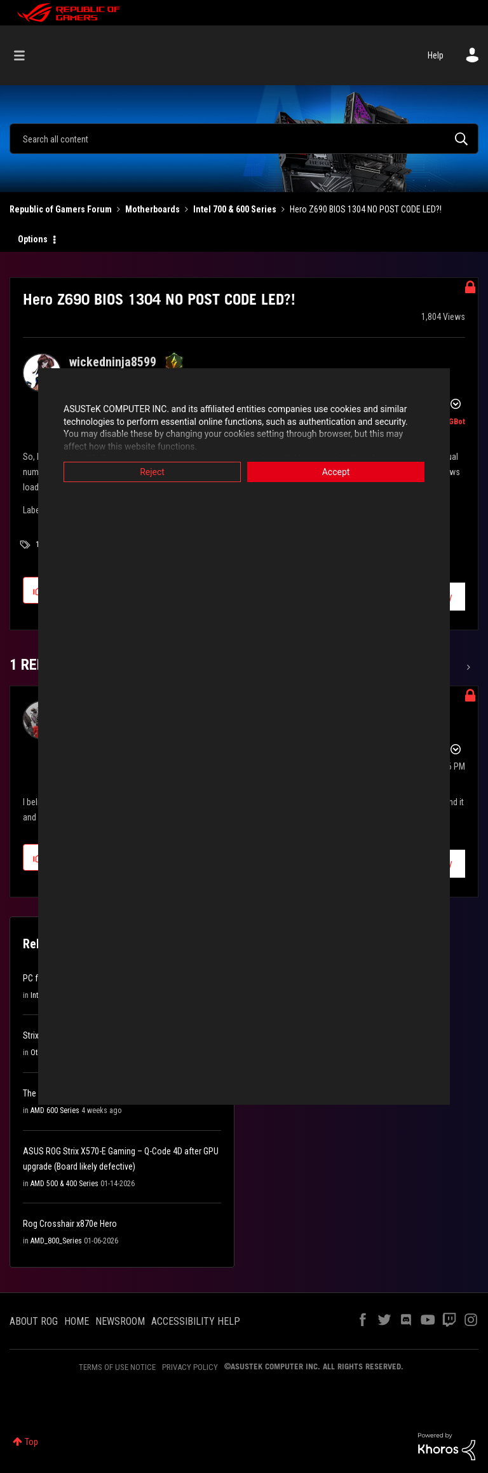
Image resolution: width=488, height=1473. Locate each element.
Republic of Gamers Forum (61, 209)
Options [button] (33, 239)
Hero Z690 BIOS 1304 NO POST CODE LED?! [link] (366, 209)
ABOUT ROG (34, 1321)
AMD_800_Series (56, 1240)
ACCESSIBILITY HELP (195, 1321)
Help (436, 55)
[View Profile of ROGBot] (452, 421)
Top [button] (31, 1442)
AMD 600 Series (54, 1110)
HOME (76, 1321)
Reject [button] (152, 472)
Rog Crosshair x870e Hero (70, 1224)
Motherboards (152, 209)
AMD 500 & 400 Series (64, 1183)
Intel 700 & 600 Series (234, 209)
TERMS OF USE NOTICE (117, 1367)
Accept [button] (336, 472)
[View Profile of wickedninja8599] (112, 362)
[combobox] (244, 138)
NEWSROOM (120, 1321)
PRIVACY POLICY (190, 1367)
